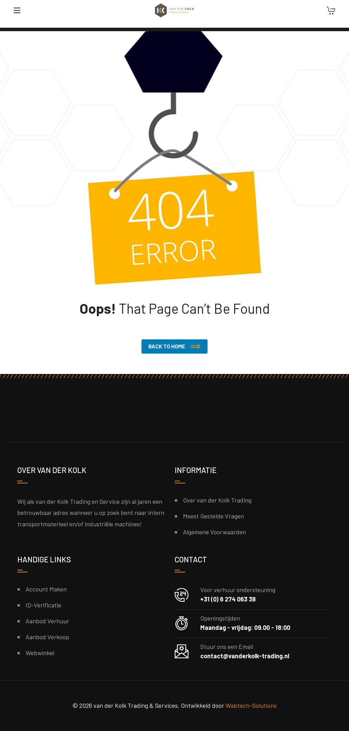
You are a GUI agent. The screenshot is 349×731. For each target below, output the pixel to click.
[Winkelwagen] (331, 11)
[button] (174, 346)
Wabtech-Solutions (251, 705)
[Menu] (17, 10)
